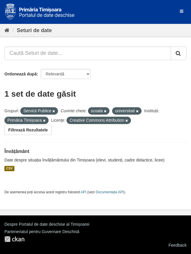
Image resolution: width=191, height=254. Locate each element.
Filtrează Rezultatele (28, 130)
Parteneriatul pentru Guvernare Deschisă (41, 231)
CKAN (14, 239)
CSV (9, 168)
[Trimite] (179, 53)
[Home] (6, 30)
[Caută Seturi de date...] (87, 53)
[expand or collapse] (182, 11)
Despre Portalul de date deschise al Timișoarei (46, 224)
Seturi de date (34, 30)
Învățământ (16, 151)
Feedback (178, 245)
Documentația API (110, 192)
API (83, 192)
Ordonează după (20, 74)
